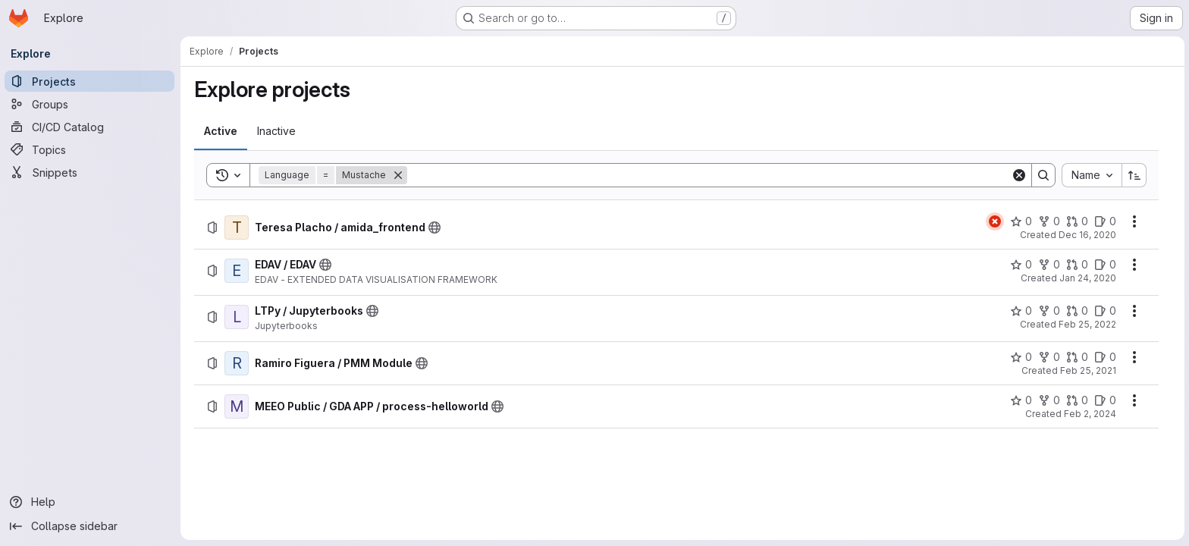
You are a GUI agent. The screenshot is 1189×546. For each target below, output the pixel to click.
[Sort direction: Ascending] (1135, 175)
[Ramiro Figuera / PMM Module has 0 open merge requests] (1078, 357)
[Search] (710, 175)
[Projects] (91, 81)
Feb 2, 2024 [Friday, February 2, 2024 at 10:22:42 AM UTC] (1091, 413)
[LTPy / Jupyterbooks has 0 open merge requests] (1078, 311)
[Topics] (91, 149)
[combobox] (1092, 175)
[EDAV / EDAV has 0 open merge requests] (1078, 265)
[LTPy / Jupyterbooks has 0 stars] (1022, 311)
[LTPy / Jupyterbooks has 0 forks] (1050, 311)
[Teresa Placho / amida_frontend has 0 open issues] (1106, 221)
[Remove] (399, 175)
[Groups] (91, 104)
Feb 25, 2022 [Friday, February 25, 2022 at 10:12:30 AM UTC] (1088, 324)
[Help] (91, 502)
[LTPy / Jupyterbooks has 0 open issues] (1106, 311)
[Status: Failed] (996, 221)
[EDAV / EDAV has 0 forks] (1050, 265)
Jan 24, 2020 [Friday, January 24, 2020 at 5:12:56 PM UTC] (1088, 278)
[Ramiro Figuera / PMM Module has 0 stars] (1022, 357)
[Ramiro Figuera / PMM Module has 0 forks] (1050, 357)
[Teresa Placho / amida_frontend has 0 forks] (1050, 221)
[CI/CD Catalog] (91, 126)
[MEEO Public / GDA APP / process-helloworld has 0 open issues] (1106, 400)
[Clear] (1020, 175)
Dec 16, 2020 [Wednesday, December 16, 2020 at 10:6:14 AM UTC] (1088, 234)
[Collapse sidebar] (91, 526)
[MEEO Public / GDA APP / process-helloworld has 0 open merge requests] (1078, 400)
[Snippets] (91, 172)
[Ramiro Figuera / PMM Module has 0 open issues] (1106, 357)
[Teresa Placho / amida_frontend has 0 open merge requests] (1078, 221)
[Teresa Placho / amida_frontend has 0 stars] (1022, 221)
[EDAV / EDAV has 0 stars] (1022, 265)
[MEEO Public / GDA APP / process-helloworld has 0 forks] (1050, 400)
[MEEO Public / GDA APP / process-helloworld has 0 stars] (1022, 400)
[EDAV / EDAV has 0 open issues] (1106, 265)
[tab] (221, 131)
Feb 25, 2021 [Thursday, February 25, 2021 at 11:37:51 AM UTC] (1089, 370)
